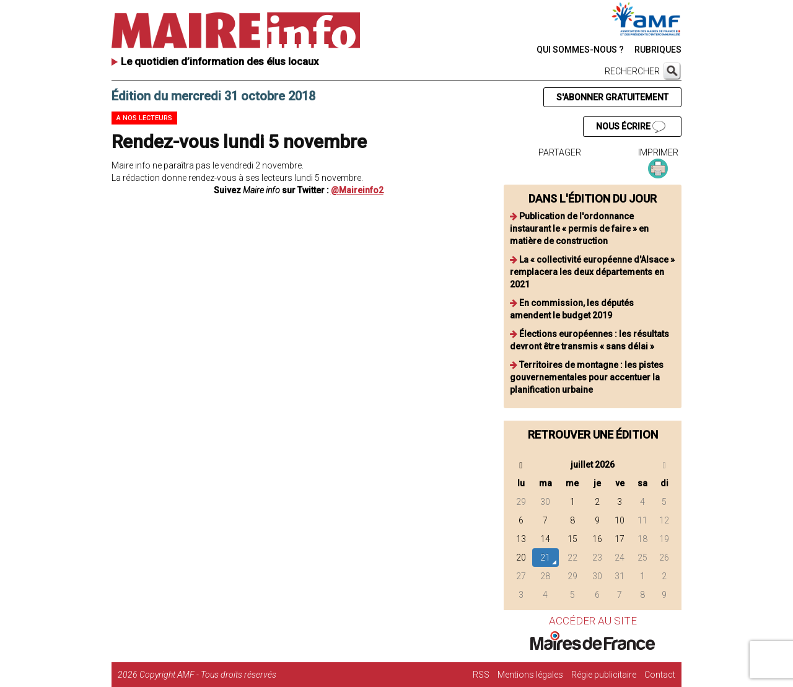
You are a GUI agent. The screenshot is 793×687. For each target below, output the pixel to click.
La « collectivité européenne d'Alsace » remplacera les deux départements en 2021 (592, 272)
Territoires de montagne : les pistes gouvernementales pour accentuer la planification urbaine (587, 377)
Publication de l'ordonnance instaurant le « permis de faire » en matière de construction (579, 228)
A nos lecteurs (144, 118)
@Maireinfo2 (357, 190)
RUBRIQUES (657, 50)
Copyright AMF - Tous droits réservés (207, 675)
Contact (659, 675)
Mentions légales (530, 675)
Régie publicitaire (603, 675)
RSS (481, 675)
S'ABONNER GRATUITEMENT (612, 97)
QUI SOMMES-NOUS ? (580, 50)
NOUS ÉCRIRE (630, 127)
